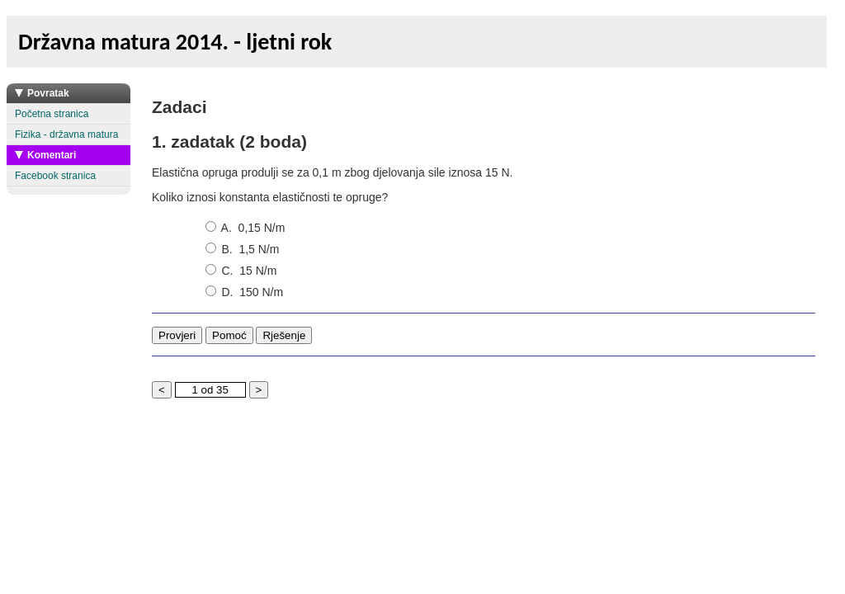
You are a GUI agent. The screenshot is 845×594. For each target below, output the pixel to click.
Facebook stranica (55, 176)
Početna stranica (51, 114)
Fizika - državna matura (66, 134)
